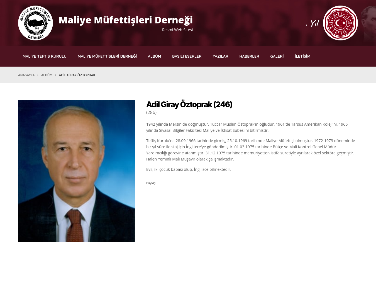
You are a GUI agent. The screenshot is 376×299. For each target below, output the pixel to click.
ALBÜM (154, 56)
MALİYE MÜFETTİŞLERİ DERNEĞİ (107, 56)
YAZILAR (220, 56)
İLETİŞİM (302, 56)
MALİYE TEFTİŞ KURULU (45, 56)
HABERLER (249, 56)
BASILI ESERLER (186, 56)
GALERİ (277, 56)
